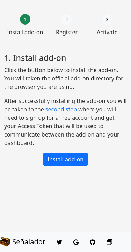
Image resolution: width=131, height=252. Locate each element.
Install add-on (66, 159)
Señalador (22, 242)
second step (61, 109)
